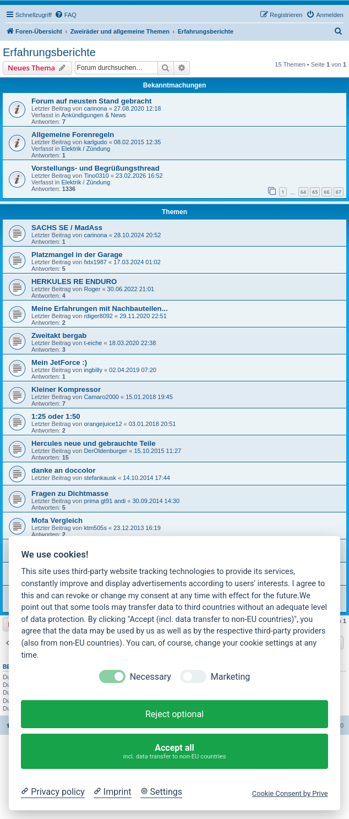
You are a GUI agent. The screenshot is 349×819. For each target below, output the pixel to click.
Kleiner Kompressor (66, 389)
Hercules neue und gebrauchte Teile (93, 443)
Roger (92, 289)
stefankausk (100, 477)
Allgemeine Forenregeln (72, 134)
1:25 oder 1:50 (55, 416)
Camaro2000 (101, 397)
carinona (95, 108)
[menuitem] (65, 14)
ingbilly (93, 370)
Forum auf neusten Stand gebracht (91, 101)
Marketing (230, 676)
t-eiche (93, 343)
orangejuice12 (103, 424)
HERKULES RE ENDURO (74, 281)
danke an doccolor (63, 470)
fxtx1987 (95, 262)
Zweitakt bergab (58, 335)
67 (338, 191)
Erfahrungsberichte (49, 52)
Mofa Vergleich (57, 520)
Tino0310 (96, 175)
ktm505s (95, 528)
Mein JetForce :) (59, 362)
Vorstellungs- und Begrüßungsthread (95, 168)
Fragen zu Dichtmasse (69, 493)
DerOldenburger (105, 450)
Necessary (150, 676)
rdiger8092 (98, 316)
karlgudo (95, 142)
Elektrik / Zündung (85, 148)
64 (303, 191)
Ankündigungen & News (93, 115)
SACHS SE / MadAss (66, 227)
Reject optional (174, 714)
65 (315, 191)
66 (326, 191)
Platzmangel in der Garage (77, 254)
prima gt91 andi (105, 501)
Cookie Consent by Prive (290, 793)
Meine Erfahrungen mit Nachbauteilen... (99, 308)
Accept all (174, 751)
